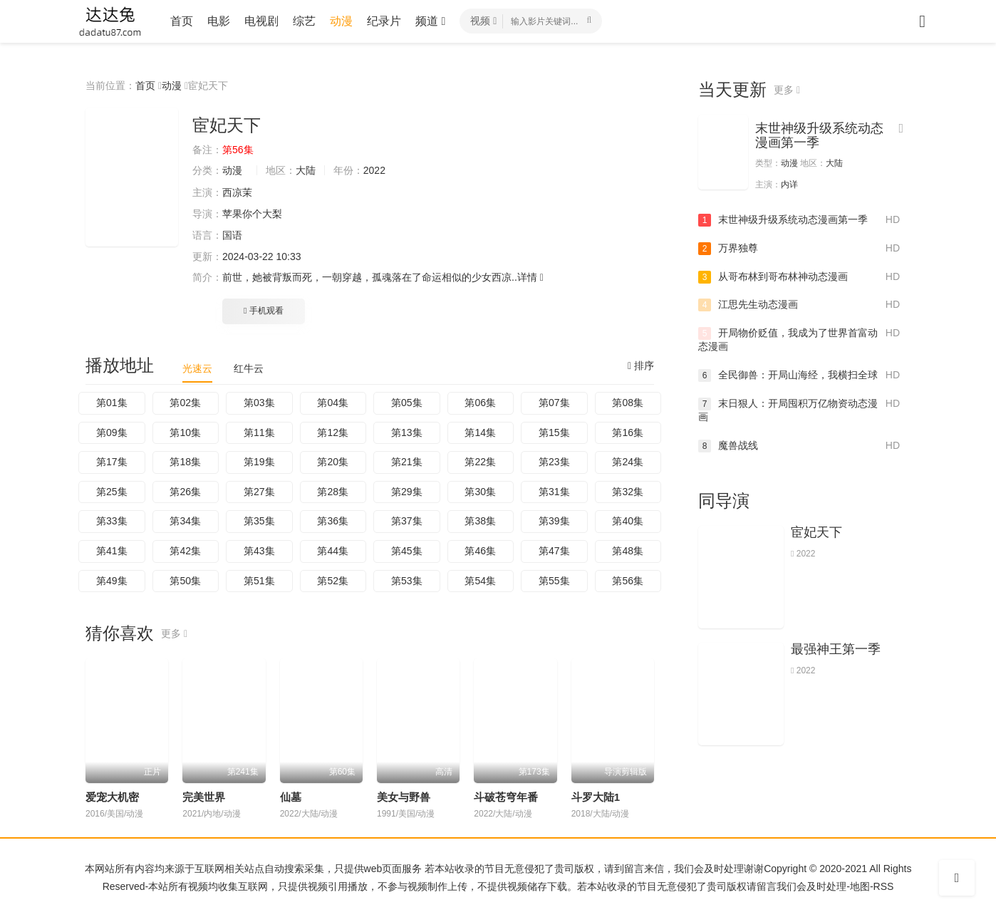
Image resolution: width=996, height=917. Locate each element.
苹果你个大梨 (252, 213)
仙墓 (290, 797)
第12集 (332, 432)
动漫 (341, 21)
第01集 (112, 402)
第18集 (185, 461)
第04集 (332, 402)
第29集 (406, 491)
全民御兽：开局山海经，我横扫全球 (799, 375)
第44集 (332, 550)
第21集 (406, 461)
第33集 (112, 521)
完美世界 (203, 797)
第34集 (185, 521)
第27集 (259, 491)
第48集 (627, 550)
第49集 (112, 580)
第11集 (259, 432)
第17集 (112, 461)
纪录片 (384, 21)
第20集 (332, 461)
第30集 (480, 491)
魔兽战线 (799, 446)
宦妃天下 (816, 532)
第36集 (332, 521)
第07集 (554, 402)
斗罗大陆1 (595, 797)
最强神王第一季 (836, 649)
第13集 (406, 432)
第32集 (627, 491)
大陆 (306, 170)
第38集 (480, 521)
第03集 (259, 402)
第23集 (554, 461)
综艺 (304, 21)
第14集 (480, 432)
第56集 (627, 580)
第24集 (627, 461)
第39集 (554, 521)
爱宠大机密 (112, 797)
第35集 (259, 521)
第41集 (112, 550)
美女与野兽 (403, 797)
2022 (374, 170)
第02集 (185, 402)
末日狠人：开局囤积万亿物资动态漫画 (799, 410)
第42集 (185, 550)
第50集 (185, 580)
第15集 (554, 432)
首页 (181, 21)
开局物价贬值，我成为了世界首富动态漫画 (799, 339)
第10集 (185, 432)
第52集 (332, 580)
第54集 (480, 580)
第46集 (480, 550)
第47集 (554, 550)
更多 (174, 633)
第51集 (259, 580)
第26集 (185, 491)
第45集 (406, 550)
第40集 (627, 521)
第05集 (406, 402)
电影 (218, 21)
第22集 (480, 461)
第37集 (406, 521)
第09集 (112, 432)
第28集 (332, 491)
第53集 (406, 580)
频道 (430, 21)
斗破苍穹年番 (506, 797)
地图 (860, 886)
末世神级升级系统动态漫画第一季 (819, 135)
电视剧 (261, 21)
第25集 (112, 491)
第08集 (627, 402)
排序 (641, 365)
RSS (883, 886)
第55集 (554, 580)
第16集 (627, 432)
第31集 (554, 491)
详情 (530, 277)
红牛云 (249, 368)
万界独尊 (799, 249)
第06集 (480, 402)
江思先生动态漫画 (799, 305)
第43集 (259, 550)
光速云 (197, 368)
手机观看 (264, 311)
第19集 (259, 461)
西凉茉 (237, 192)
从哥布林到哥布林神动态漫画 (799, 277)
